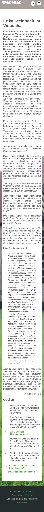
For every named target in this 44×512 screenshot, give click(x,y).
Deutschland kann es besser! (20, 472)
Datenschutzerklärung (22, 495)
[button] (12, 96)
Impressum (28, 491)
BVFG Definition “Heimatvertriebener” (19, 433)
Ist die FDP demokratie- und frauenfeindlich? (22, 466)
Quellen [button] (8, 399)
